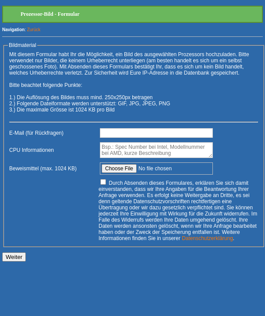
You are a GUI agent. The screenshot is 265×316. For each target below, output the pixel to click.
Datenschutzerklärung (207, 238)
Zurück (34, 29)
